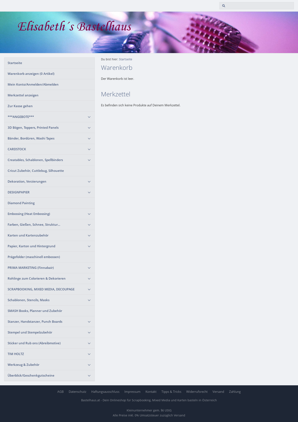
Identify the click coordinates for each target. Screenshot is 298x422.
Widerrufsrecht (197, 391)
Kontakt (150, 391)
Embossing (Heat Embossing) (29, 214)
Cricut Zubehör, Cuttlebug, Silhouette (36, 171)
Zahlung (235, 391)
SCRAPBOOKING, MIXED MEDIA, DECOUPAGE (41, 289)
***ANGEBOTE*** (21, 117)
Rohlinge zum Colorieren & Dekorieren (37, 278)
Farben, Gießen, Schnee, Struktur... (34, 224)
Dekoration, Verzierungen (27, 181)
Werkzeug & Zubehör (23, 365)
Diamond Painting (21, 203)
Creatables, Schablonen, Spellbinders (35, 160)
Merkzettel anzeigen (23, 95)
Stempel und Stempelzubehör (30, 332)
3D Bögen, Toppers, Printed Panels (33, 127)
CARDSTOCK (17, 149)
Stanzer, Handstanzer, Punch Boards (35, 321)
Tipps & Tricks (171, 391)
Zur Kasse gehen (20, 106)
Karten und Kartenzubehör (28, 235)
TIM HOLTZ (16, 354)
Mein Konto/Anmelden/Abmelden (33, 84)
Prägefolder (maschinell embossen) (34, 257)
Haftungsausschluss (105, 391)
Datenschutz (77, 391)
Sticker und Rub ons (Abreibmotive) (34, 343)
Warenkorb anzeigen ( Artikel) (31, 74)
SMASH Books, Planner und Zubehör (35, 311)
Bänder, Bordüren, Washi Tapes (31, 138)
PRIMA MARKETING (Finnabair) (31, 268)
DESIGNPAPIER (19, 192)
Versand (218, 391)
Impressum (132, 391)
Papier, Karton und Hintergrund (31, 246)
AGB (60, 391)
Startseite (15, 63)
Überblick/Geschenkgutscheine (31, 375)
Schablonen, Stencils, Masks (28, 300)
